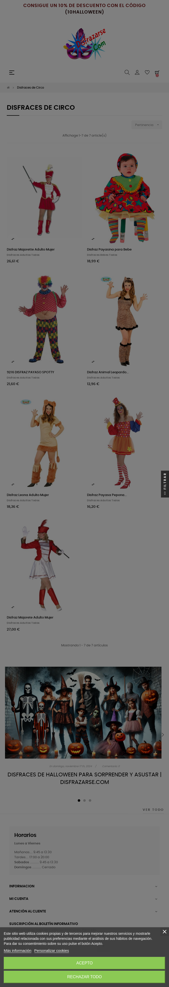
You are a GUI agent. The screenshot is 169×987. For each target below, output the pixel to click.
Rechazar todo (84, 977)
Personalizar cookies (51, 950)
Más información (17, 950)
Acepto (84, 963)
